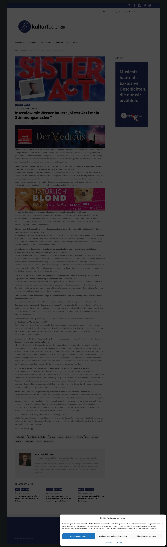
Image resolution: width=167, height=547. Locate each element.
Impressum (118, 542)
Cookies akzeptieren (78, 536)
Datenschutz (109, 542)
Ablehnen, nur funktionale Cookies (113, 536)
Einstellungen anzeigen (146, 536)
